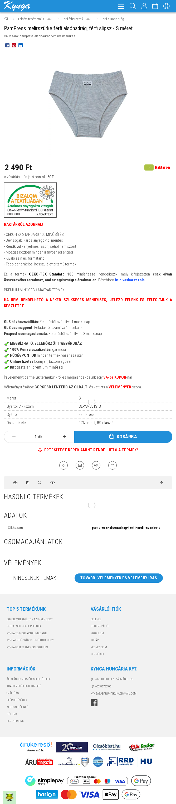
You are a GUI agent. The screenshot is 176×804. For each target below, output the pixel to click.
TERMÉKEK (97, 654)
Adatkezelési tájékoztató (24, 686)
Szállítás (13, 693)
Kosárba (127, 437)
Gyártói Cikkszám (20, 406)
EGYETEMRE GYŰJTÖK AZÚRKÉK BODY (29, 619)
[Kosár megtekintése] (155, 6)
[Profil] (144, 6)
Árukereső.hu (35, 750)
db (40, 436)
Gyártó (12, 414)
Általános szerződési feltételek (29, 679)
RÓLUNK (12, 714)
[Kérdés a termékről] (112, 465)
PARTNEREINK (15, 721)
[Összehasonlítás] (96, 465)
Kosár (95, 640)
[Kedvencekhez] (63, 465)
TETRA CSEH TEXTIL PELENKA (24, 626)
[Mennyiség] (33, 437)
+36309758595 (103, 686)
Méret (11, 398)
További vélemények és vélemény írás (118, 578)
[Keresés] (133, 6)
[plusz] (64, 437)
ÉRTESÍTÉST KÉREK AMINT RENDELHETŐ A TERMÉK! (90, 450)
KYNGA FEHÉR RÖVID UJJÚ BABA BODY (30, 640)
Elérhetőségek (17, 700)
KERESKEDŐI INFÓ (17, 707)
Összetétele (16, 422)
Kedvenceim (99, 647)
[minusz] (13, 437)
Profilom (97, 633)
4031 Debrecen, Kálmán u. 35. (114, 679)
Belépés (96, 619)
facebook (94, 703)
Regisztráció (100, 626)
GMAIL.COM (129, 693)
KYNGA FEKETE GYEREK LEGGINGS (27, 647)
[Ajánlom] (80, 465)
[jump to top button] (161, 483)
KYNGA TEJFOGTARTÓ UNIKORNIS (27, 633)
